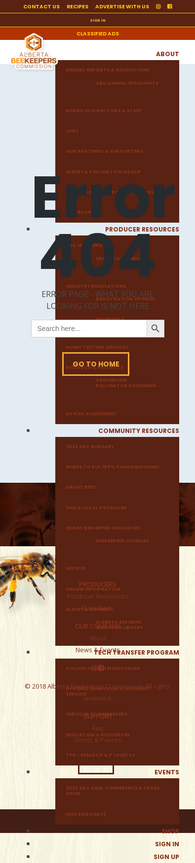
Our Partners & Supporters (104, 151)
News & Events (98, 649)
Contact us (41, 6)
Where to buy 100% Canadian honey (112, 467)
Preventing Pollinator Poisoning (126, 383)
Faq (97, 728)
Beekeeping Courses (122, 541)
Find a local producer (96, 508)
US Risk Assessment (91, 414)
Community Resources (138, 431)
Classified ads (98, 33)
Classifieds (97, 607)
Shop (170, 831)
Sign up (166, 857)
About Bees (81, 487)
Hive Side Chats (86, 814)
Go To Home (96, 364)
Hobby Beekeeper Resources (103, 528)
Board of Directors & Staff (103, 111)
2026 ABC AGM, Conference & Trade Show (112, 791)
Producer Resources (97, 596)
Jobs (72, 131)
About (167, 54)
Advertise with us (122, 6)
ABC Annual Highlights (127, 83)
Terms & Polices (97, 739)
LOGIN (96, 763)
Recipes (77, 6)
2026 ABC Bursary (90, 447)
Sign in (167, 844)
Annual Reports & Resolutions (108, 70)
